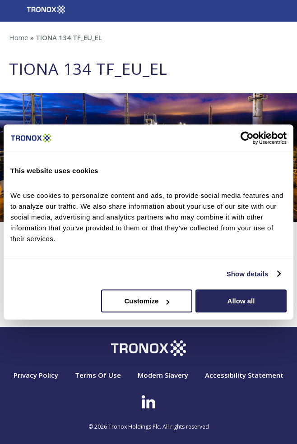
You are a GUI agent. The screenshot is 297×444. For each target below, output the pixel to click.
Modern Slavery (163, 375)
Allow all (241, 301)
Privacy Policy (36, 375)
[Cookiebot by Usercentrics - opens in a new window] (247, 138)
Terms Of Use (98, 375)
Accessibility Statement (244, 375)
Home (18, 37)
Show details (248, 274)
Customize (146, 301)
